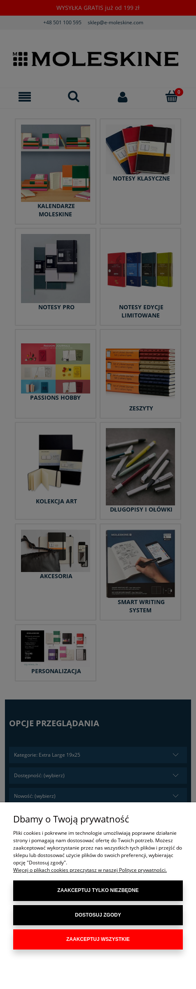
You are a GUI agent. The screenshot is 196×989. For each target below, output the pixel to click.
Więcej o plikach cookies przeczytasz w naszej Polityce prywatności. (90, 869)
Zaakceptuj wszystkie (98, 939)
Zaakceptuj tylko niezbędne (97, 890)
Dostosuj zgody (98, 915)
